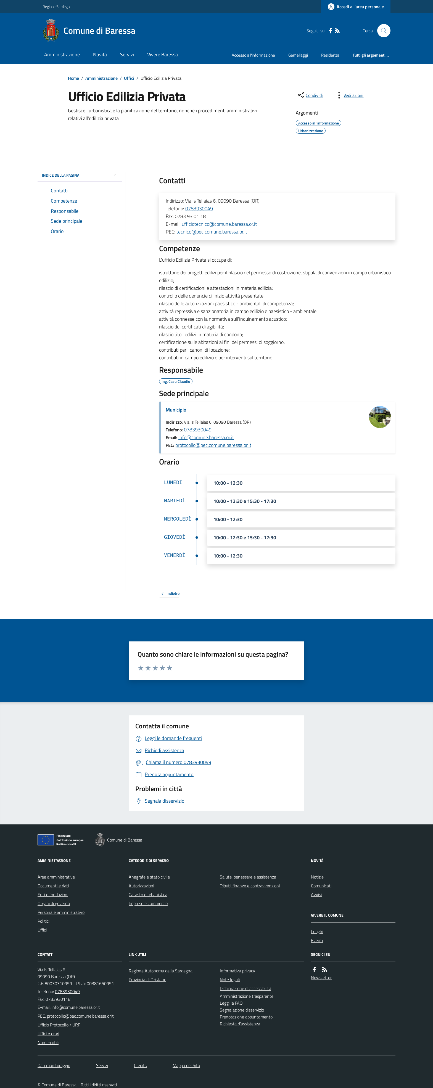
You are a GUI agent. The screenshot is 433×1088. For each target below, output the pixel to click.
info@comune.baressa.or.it (206, 437)
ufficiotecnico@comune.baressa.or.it (219, 224)
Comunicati (321, 885)
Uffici (129, 78)
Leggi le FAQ (231, 1003)
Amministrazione (62, 54)
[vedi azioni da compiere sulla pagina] (349, 95)
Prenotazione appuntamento (246, 1016)
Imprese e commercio (148, 903)
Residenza (330, 55)
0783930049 (199, 208)
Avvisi (316, 894)
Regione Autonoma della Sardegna (160, 970)
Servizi (127, 54)
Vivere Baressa (162, 54)
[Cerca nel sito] (381, 30)
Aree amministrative (56, 877)
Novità (100, 54)
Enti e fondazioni (53, 894)
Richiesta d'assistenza (240, 1023)
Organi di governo (54, 903)
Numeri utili (48, 1042)
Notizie (317, 877)
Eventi (317, 940)
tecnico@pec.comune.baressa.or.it (211, 231)
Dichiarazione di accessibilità (245, 988)
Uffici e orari (48, 1033)
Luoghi (317, 931)
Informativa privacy (237, 970)
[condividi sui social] (310, 95)
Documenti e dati (53, 885)
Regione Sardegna (57, 6)
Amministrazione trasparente (246, 996)
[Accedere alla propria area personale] (355, 6)
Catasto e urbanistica (148, 894)
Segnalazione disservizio (242, 1010)
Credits (140, 1065)
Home (73, 78)
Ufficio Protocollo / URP (59, 1024)
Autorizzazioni (141, 885)
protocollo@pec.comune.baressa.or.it (213, 445)
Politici (43, 921)
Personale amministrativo (61, 912)
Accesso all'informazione (253, 55)
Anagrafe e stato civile (149, 877)
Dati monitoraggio (54, 1065)
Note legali (230, 979)
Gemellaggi (298, 55)
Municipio (176, 409)
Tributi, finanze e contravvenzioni (250, 885)
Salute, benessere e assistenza (248, 877)
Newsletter (321, 977)
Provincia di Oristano (147, 979)
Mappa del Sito (186, 1065)
